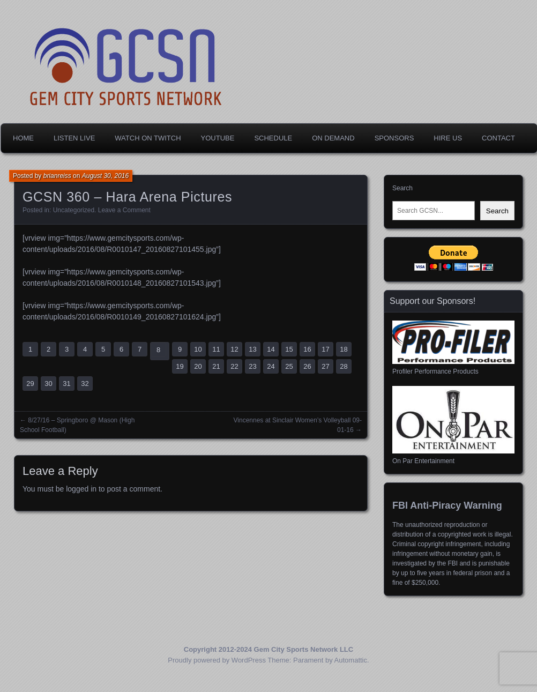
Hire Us (448, 138)
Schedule (273, 138)
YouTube (218, 138)
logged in (81, 489)
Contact (498, 138)
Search (402, 188)
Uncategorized (73, 210)
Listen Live (74, 138)
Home (23, 138)
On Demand (333, 138)
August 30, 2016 (105, 176)
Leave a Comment (124, 210)
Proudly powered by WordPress (217, 660)
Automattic (350, 660)
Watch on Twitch (148, 138)
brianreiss (57, 176)
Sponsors (394, 138)
